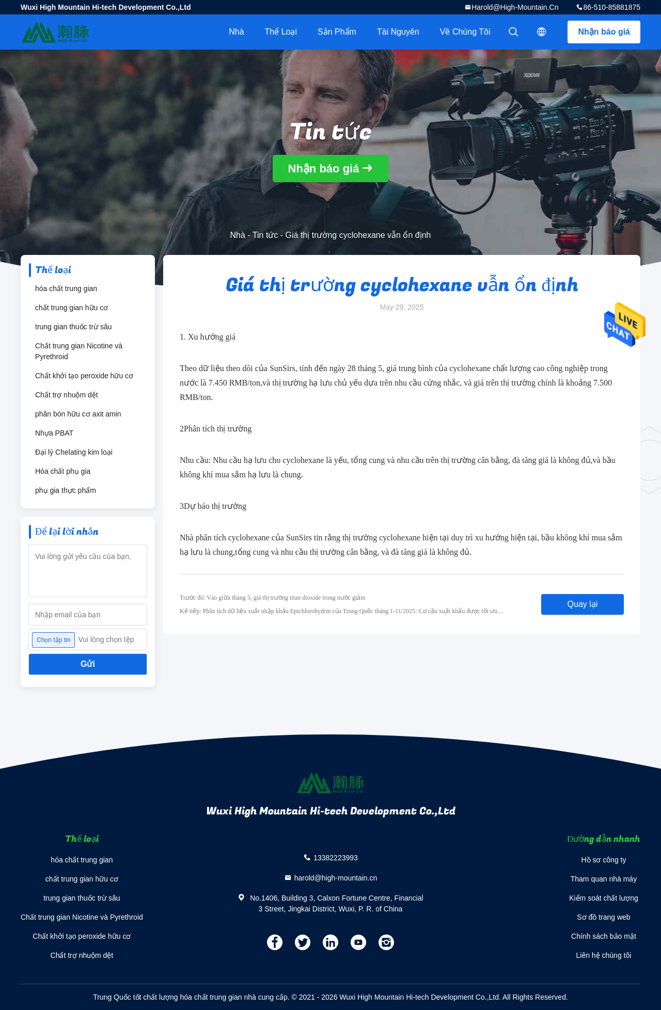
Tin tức (265, 235)
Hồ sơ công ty (603, 860)
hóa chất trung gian (66, 288)
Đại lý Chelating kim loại (74, 452)
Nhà (236, 31)
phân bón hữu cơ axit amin (78, 414)
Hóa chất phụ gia (62, 471)
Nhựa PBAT (54, 433)
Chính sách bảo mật (603, 936)
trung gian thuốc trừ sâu (73, 327)
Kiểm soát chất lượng (603, 898)
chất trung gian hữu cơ (71, 307)
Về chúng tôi (465, 31)
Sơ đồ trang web (603, 917)
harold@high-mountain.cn (514, 7)
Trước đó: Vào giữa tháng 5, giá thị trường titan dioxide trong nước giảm (273, 597)
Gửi (88, 664)
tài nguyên (398, 31)
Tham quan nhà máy (604, 879)
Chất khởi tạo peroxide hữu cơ (84, 376)
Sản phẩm (337, 31)
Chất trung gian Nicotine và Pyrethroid (78, 351)
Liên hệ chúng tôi (604, 955)
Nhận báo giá (604, 31)
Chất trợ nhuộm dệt (66, 395)
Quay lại (583, 604)
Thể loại (281, 31)
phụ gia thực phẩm (65, 490)
